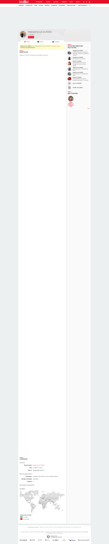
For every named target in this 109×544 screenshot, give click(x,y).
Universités (54, 5)
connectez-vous (55, 46)
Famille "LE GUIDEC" (78, 87)
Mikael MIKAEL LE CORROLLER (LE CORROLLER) (71, 106)
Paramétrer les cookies (76, 531)
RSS (34, 531)
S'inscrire (21, 5)
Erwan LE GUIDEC (77, 77)
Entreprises (62, 5)
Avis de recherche (82, 5)
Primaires (47, 5)
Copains (57, 41)
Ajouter (31, 37)
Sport (48, 1)
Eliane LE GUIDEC (77, 61)
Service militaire (71, 5)
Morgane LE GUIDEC (78, 50)
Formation (42, 531)
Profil (28, 41)
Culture (55, 1)
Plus (78, 1)
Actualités (39, 1)
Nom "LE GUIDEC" (77, 83)
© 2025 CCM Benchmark (58, 533)
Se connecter (28, 5)
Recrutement (59, 531)
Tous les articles (53, 531)
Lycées (35, 5)
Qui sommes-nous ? (25, 531)
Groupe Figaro (49, 533)
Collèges (40, 5)
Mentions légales (85, 531)
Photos (42, 41)
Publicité (37, 531)
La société (47, 531)
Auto (71, 1)
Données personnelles (67, 531)
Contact (31, 531)
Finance (64, 1)
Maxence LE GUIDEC (78, 67)
